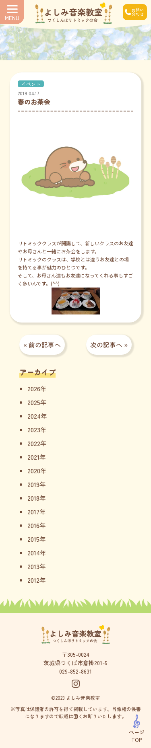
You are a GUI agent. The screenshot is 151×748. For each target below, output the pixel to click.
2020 (33, 470)
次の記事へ (106, 344)
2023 (33, 429)
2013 (33, 566)
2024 (34, 416)
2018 (33, 498)
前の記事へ (45, 344)
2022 (33, 443)
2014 (33, 552)
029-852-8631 (75, 671)
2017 (33, 511)
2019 (33, 484)
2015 (33, 539)
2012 (33, 580)
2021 (33, 457)
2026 (33, 388)
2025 (33, 402)
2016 (33, 525)
